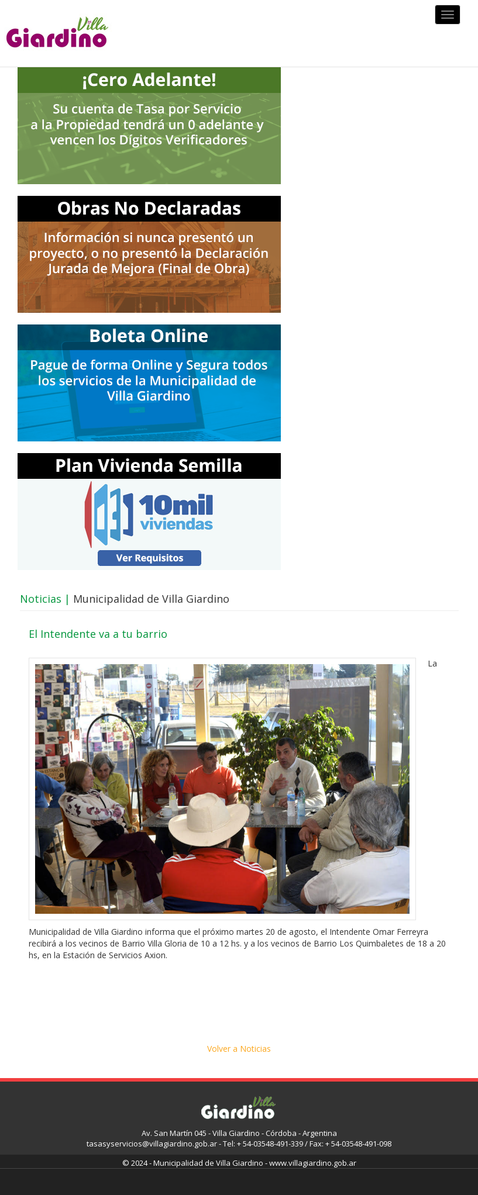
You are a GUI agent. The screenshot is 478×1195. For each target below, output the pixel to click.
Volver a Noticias (239, 1048)
